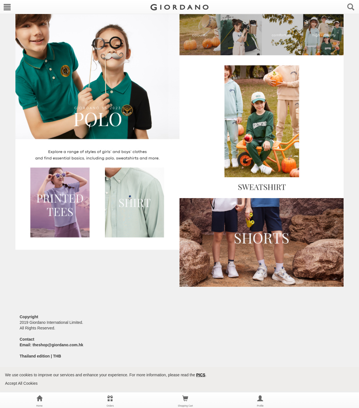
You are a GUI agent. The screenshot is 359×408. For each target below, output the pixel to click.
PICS (200, 375)
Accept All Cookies (21, 383)
